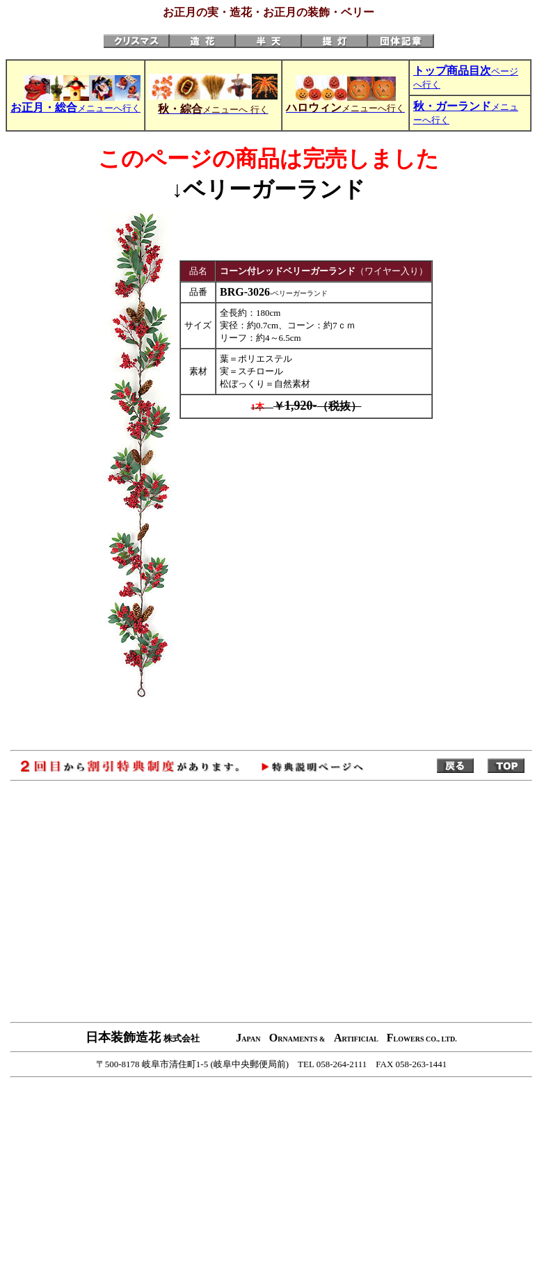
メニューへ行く (75, 108)
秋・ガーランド (452, 106)
